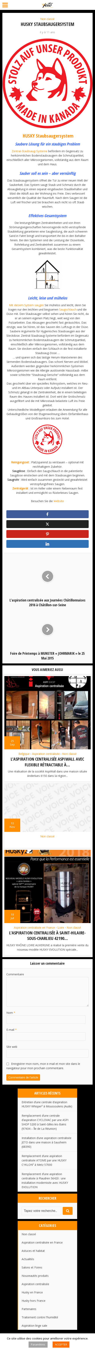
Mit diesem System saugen (26, 305)
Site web (11, 1046)
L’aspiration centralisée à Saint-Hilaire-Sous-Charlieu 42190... (47, 935)
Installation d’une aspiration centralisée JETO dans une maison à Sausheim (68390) (46, 1141)
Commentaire (15, 973)
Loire (61, 927)
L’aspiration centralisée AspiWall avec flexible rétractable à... (47, 762)
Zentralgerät (20, 488)
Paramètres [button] (38, 1344)
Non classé (47, 19)
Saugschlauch (68, 309)
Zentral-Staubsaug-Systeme (29, 151)
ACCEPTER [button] (61, 1344)
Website (59, 501)
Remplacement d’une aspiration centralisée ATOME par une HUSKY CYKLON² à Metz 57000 (44, 1159)
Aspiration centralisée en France (34, 927)
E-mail (11, 1029)
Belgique (24, 753)
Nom (10, 1012)
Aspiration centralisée (46, 753)
